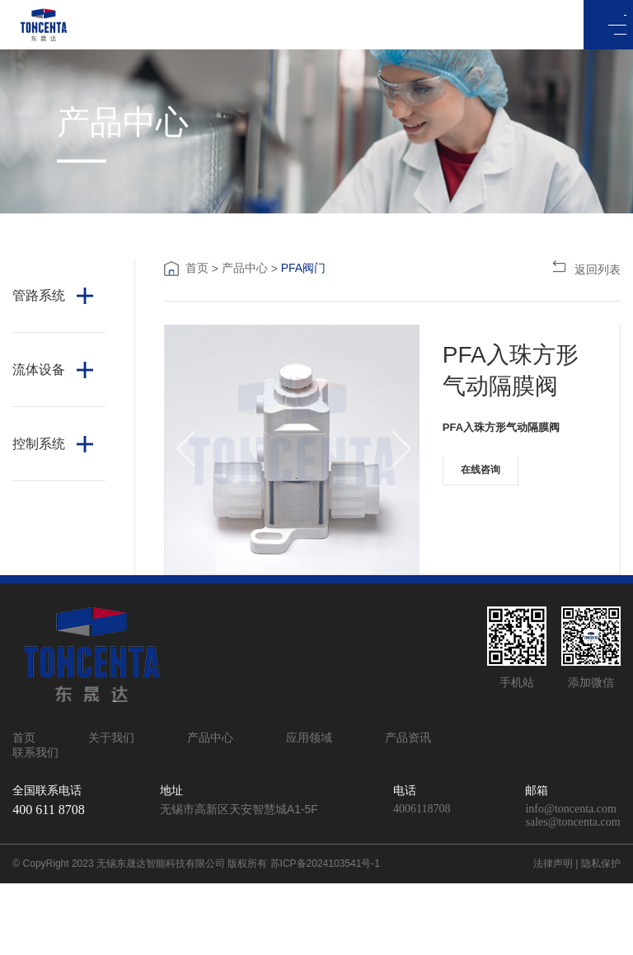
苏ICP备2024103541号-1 (325, 935)
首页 (197, 267)
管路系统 (38, 295)
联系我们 (100, 824)
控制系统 (38, 444)
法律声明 (553, 935)
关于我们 (111, 809)
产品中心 (245, 267)
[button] (184, 485)
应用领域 (309, 809)
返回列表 (586, 267)
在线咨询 (491, 486)
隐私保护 (601, 935)
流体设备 (38, 370)
